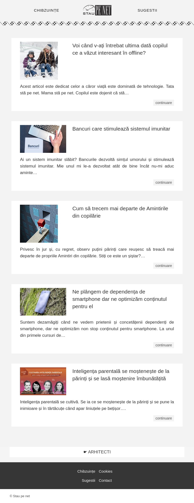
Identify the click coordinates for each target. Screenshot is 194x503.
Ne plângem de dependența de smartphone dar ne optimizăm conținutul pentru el (119, 299)
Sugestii (88, 480)
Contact (105, 480)
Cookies (105, 471)
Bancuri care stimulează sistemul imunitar (121, 129)
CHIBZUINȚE (46, 10)
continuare (163, 103)
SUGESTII (147, 10)
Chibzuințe (86, 471)
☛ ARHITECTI (97, 452)
